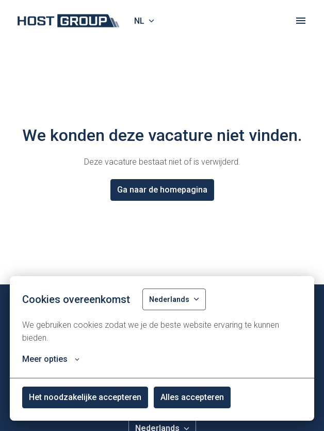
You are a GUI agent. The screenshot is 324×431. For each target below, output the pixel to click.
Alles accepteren (192, 397)
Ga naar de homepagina (162, 190)
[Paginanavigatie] (301, 20)
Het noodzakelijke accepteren (85, 397)
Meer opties (50, 359)
